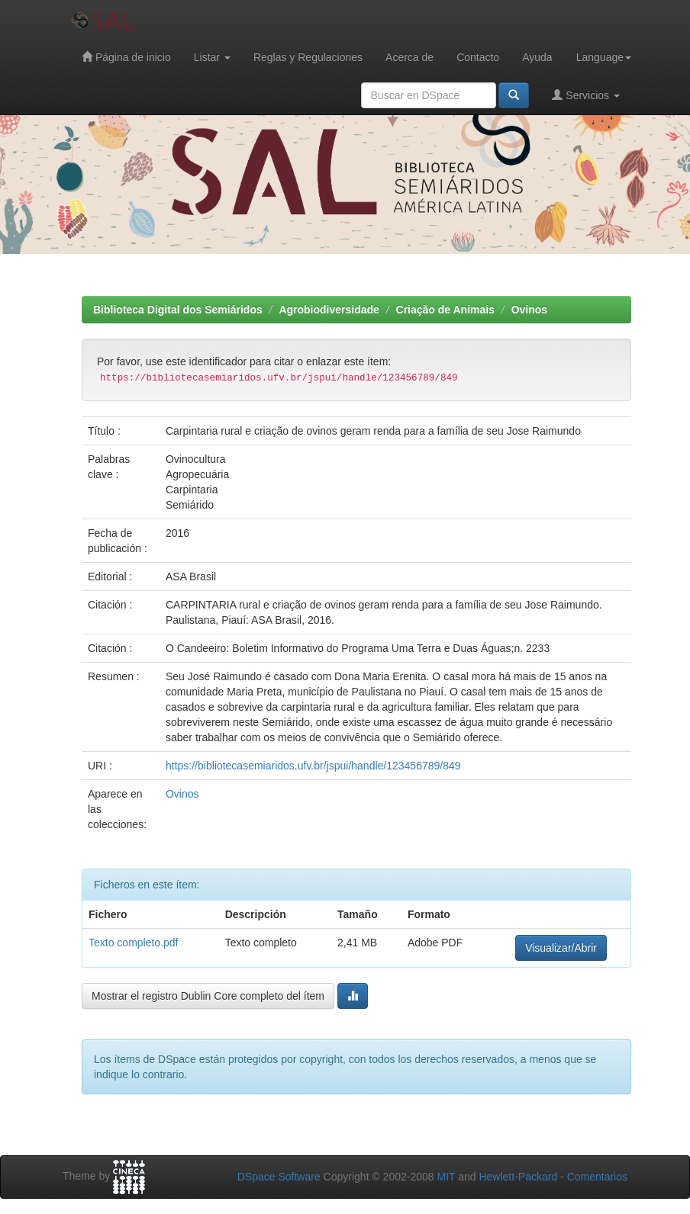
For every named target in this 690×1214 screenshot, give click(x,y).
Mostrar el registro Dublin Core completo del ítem (208, 996)
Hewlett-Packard (518, 1177)
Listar (212, 57)
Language (603, 57)
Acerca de (409, 57)
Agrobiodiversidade (329, 310)
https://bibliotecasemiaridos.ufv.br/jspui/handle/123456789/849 (313, 766)
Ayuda (537, 57)
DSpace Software (279, 1177)
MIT (446, 1177)
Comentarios (597, 1177)
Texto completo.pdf (134, 942)
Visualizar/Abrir (561, 948)
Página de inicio (126, 56)
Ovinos (529, 310)
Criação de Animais (445, 310)
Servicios (586, 94)
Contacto (477, 57)
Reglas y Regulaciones (308, 57)
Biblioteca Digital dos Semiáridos (178, 310)
